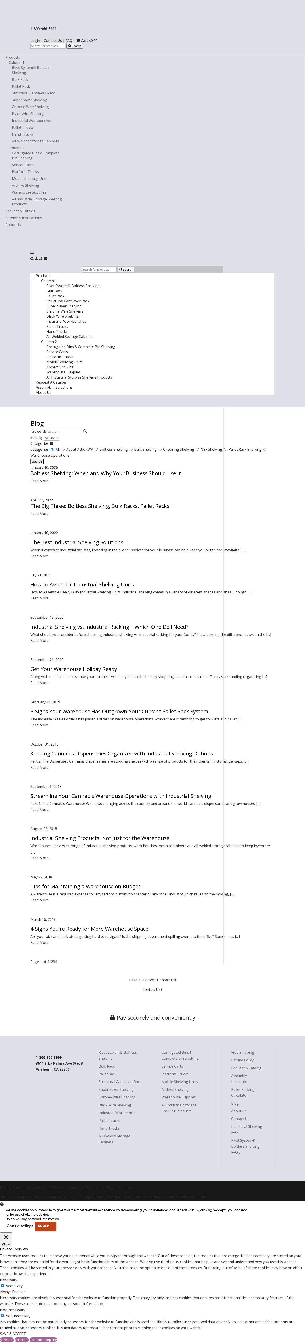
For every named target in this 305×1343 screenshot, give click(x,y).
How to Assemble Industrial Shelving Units (82, 584)
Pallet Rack (21, 86)
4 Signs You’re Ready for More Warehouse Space (89, 928)
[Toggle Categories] (51, 443)
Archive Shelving (25, 185)
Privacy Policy (11, 1187)
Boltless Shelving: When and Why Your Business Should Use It (105, 473)
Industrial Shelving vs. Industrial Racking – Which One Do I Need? (109, 626)
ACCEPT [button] (44, 1226)
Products (12, 57)
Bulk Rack (20, 79)
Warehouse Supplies (29, 192)
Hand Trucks (22, 134)
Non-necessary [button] (12, 1309)
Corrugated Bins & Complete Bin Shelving (80, 346)
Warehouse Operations (49, 455)
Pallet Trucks (23, 127)
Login (35, 40)
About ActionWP (80, 449)
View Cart (7, 1340)
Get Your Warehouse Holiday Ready (73, 668)
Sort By (36, 437)
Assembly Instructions (23, 217)
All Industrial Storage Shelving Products (79, 377)
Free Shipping (242, 1052)
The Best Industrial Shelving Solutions (76, 542)
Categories (39, 443)
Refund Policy (242, 1060)
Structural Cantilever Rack (33, 93)
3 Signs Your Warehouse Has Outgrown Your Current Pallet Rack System (119, 711)
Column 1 (16, 62)
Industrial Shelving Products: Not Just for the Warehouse (99, 838)
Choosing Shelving (179, 449)
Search (74, 46)
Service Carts (22, 164)
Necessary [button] (8, 1279)
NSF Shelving (211, 449)
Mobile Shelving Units (30, 178)
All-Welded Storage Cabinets (35, 141)
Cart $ (86, 40)
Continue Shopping (43, 1340)
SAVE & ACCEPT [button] (13, 1333)
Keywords (38, 431)
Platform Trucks (25, 171)
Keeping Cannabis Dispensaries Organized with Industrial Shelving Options (121, 753)
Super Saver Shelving (29, 100)
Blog (235, 1103)
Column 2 (16, 147)
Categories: (39, 449)
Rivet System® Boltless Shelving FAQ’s (245, 1146)
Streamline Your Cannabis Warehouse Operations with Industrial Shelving (120, 795)
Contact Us (53, 40)
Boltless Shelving (114, 449)
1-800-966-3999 (43, 28)
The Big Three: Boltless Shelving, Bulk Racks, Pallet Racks (99, 505)
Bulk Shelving (146, 449)
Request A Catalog (20, 211)
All (58, 449)
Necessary (14, 1285)
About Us (13, 224)
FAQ (69, 40)
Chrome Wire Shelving (30, 106)
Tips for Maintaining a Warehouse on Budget (85, 886)
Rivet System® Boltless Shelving (73, 285)
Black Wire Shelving (28, 113)
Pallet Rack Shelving (245, 449)
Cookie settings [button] (20, 1226)
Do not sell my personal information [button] (32, 1219)
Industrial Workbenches (32, 120)
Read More (39, 480)
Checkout (22, 1340)
